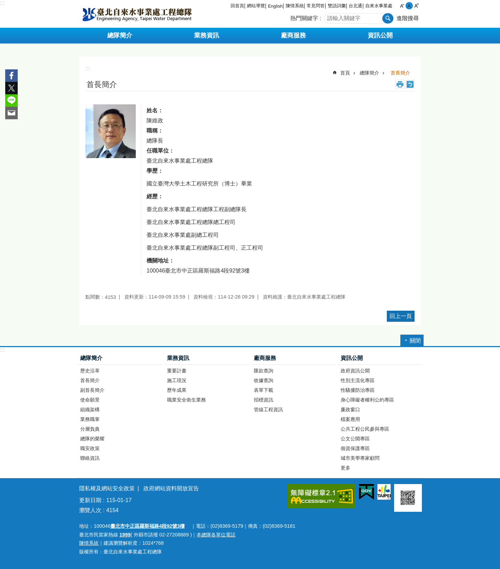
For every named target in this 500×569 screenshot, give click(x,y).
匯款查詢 (263, 370)
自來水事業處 (378, 5)
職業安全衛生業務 (186, 400)
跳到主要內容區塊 (3, 3)
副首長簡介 (92, 390)
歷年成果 (176, 390)
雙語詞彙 (337, 5)
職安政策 (90, 448)
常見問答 (316, 5)
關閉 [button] (415, 341)
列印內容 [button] (400, 84)
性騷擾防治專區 (358, 390)
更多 (345, 468)
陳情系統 (295, 5)
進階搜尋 (408, 18)
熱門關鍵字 (304, 18)
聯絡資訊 (90, 458)
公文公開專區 (355, 438)
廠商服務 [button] (293, 35)
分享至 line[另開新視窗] (11, 100)
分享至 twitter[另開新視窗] (11, 88)
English (275, 6)
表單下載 (263, 390)
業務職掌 (90, 419)
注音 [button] (410, 84)
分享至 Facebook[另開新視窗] (11, 75)
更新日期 (90, 500)
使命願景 (90, 400)
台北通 (355, 5)
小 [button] (402, 5)
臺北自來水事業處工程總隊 (137, 14)
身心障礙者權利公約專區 (367, 400)
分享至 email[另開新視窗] (11, 113)
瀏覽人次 (90, 510)
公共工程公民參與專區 (365, 429)
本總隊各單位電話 (216, 534)
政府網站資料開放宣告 (171, 488)
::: (2, 3)
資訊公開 (352, 358)
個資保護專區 (355, 448)
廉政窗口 (350, 409)
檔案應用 (350, 419)
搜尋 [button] (387, 18)
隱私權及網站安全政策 (107, 488)
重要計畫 (176, 370)
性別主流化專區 (358, 380)
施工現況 (176, 380)
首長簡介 (400, 73)
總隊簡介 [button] (119, 35)
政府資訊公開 (355, 370)
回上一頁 (401, 316)
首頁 (345, 73)
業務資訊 (178, 358)
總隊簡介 (369, 73)
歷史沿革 (90, 370)
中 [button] (409, 5)
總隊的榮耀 (92, 438)
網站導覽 (256, 5)
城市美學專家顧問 (360, 458)
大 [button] (416, 5)
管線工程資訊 (268, 409)
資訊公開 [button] (380, 35)
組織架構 (90, 409)
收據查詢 (263, 380)
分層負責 (90, 429)
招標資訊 (263, 400)
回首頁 (237, 5)
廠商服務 (265, 358)
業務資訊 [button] (206, 35)
